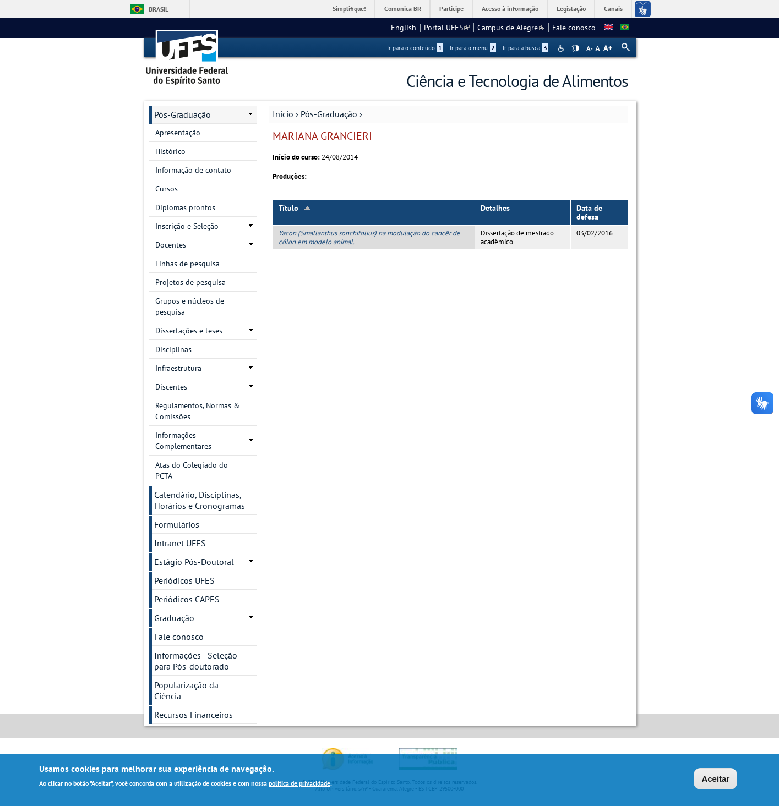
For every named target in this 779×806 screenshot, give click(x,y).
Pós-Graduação (329, 113)
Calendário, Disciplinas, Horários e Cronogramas (199, 500)
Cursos (166, 189)
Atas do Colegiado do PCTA (191, 470)
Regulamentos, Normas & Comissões (197, 411)
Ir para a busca (525, 48)
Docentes (170, 245)
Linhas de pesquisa (187, 263)
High (575, 48)
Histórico (170, 151)
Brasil (158, 9)
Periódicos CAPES (187, 599)
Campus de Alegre (510, 27)
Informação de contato (193, 170)
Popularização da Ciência (186, 690)
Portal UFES (447, 27)
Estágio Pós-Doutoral (194, 561)
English (403, 27)
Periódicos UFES (184, 580)
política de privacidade (299, 784)
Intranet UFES (180, 543)
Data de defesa (589, 212)
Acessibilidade (562, 48)
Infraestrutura (178, 368)
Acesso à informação (510, 8)
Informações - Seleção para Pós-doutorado (195, 661)
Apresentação (177, 133)
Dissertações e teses (188, 331)
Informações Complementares (183, 440)
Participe (451, 8)
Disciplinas (173, 349)
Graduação (174, 617)
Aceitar (715, 779)
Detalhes (495, 208)
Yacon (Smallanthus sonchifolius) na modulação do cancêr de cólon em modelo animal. (369, 237)
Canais (613, 8)
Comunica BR (402, 8)
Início (283, 113)
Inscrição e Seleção (187, 226)
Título (295, 208)
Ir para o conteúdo (415, 48)
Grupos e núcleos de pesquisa (189, 306)
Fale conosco (574, 27)
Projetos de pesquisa (190, 282)
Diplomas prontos (185, 207)
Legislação (571, 8)
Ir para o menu (473, 48)
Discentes (171, 387)
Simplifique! (349, 8)
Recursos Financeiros (193, 714)
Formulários (176, 524)
